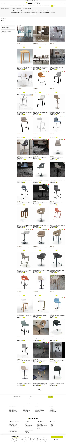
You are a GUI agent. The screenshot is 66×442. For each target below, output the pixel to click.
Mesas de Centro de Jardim (53, 411)
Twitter (51, 426)
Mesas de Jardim (25, 411)
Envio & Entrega (39, 424)
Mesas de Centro (25, 409)
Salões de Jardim (52, 409)
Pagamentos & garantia (40, 426)
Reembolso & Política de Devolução (42, 425)
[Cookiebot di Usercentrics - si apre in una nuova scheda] (5, 440)
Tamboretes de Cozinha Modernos (27, 8)
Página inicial (2, 8)
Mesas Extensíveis (12, 406)
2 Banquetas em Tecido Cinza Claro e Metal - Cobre (24, 360)
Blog (25, 424)
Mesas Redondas (25, 408)
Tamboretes (13, 8)
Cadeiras (3, 22)
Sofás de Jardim (52, 410)
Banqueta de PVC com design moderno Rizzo (40, 44)
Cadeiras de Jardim (37, 411)
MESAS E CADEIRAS (8, 8)
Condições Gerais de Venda (28, 425)
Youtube (51, 425)
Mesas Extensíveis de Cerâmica (13, 408)
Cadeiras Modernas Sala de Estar (39, 410)
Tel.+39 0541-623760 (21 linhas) (13, 424)
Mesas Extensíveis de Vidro (12, 410)
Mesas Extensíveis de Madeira (13, 409)
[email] (38, 397)
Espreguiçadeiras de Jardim (53, 408)
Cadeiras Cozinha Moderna (39, 409)
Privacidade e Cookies (28, 426)
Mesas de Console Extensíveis (13, 411)
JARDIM (51, 406)
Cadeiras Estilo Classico (38, 408)
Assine (50, 396)
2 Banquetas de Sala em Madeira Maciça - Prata (24, 315)
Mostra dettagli (13, 440)
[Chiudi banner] (64, 429)
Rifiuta (57, 435)
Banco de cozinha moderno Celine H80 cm (56, 44)
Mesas (3, 20)
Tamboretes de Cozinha (19, 8)
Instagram (51, 424)
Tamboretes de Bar (4, 32)
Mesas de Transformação (26, 410)
